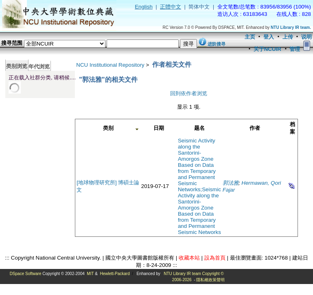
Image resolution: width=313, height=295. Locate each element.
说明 (306, 37)
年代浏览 (39, 66)
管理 (294, 49)
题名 (199, 128)
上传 (287, 37)
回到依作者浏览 (188, 93)
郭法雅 (231, 183)
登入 (268, 37)
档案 (292, 128)
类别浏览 (16, 66)
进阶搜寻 (216, 44)
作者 (255, 128)
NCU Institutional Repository (110, 65)
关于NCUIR (267, 49)
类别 (108, 128)
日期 (158, 128)
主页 (250, 37)
